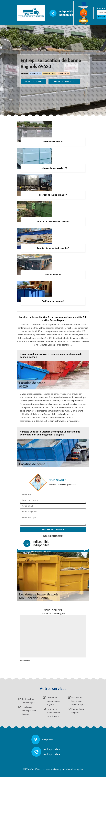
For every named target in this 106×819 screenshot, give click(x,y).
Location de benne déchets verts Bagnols (53, 712)
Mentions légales (75, 769)
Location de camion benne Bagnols (53, 701)
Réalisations (33, 81)
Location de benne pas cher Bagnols (29, 710)
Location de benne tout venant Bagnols (78, 701)
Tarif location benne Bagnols (28, 701)
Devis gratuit (60, 769)
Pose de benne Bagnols (78, 711)
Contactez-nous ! (64, 81)
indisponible (66, 11)
